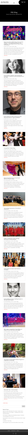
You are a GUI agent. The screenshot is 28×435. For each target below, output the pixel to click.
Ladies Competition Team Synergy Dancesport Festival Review (11, 239)
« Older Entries (5, 403)
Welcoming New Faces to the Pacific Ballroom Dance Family (12, 178)
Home (9, 430)
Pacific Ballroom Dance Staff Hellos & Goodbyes (12, 269)
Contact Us (13, 430)
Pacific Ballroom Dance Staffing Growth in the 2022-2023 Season (13, 299)
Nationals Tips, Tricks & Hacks (11, 389)
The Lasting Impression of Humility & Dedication (12, 209)
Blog (15, 46)
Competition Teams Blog (9, 148)
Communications (8, 180)
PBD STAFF (7, 46)
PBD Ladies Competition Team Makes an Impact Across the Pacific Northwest (13, 330)
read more (5, 55)
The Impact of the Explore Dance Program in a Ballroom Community (14, 360)
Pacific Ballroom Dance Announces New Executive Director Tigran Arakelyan (12, 117)
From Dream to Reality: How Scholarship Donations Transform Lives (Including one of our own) (14, 76)
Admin (18, 430)
